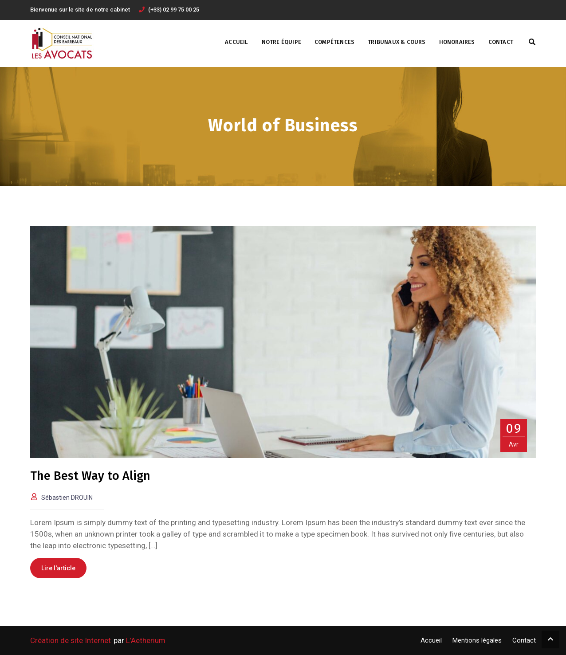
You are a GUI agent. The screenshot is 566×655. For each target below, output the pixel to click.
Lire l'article (58, 568)
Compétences (334, 42)
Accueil (236, 42)
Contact (500, 42)
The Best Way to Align (90, 476)
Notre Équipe (281, 42)
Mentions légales (477, 640)
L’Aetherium (145, 640)
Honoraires (457, 42)
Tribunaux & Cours (396, 42)
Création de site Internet (70, 640)
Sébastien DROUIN (67, 497)
